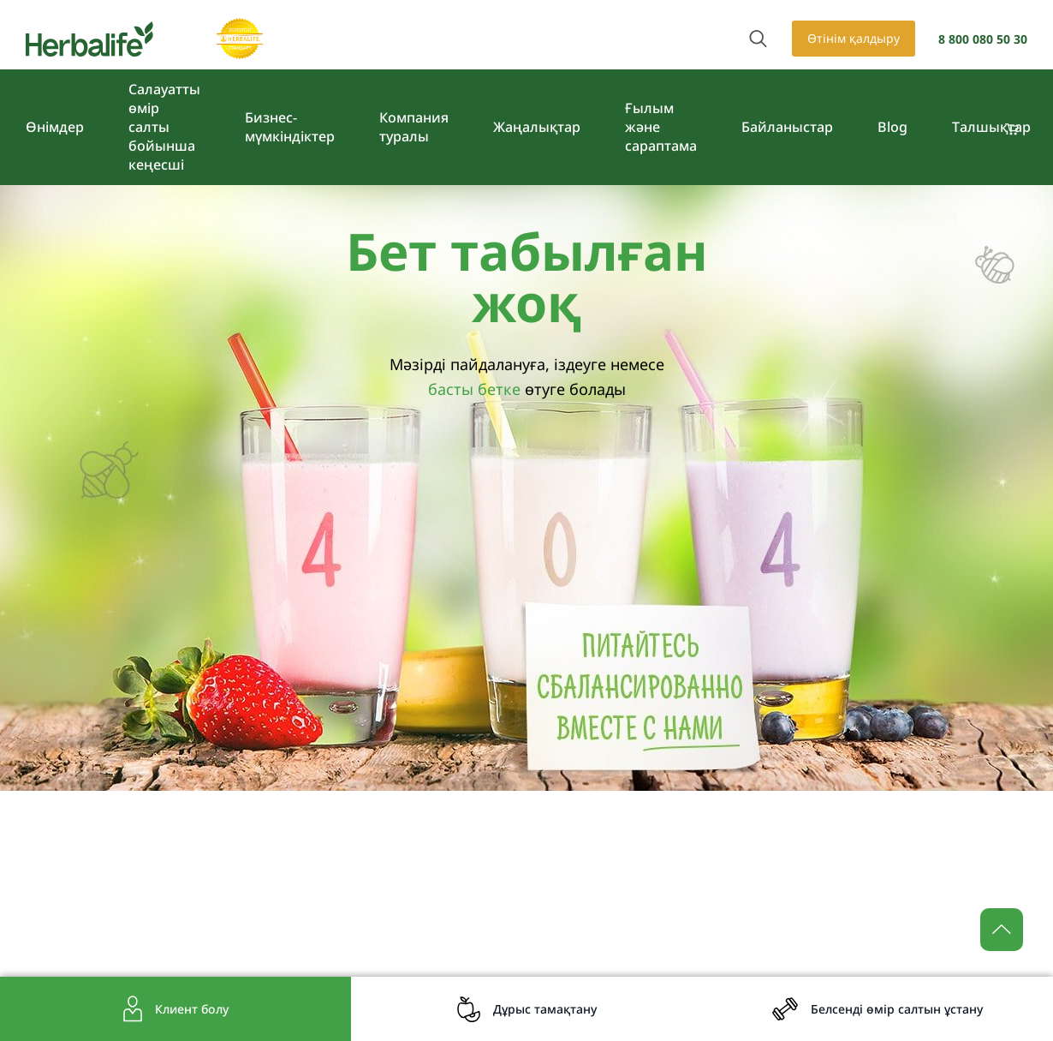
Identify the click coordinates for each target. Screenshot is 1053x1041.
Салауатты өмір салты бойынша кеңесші (164, 127)
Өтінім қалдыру (853, 38)
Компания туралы (414, 127)
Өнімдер (55, 126)
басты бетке (474, 389)
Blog (892, 126)
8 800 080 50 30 (982, 39)
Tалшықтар (991, 126)
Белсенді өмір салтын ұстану (897, 1009)
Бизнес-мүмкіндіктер (290, 127)
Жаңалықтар (536, 126)
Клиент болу (192, 1009)
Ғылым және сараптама (661, 127)
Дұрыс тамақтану (545, 1009)
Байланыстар (787, 126)
